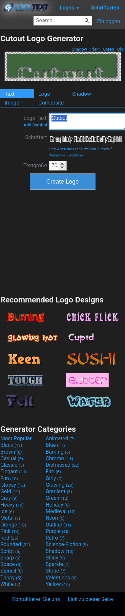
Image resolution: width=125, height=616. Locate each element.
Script (10, 551)
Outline (58, 525)
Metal (10, 518)
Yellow (58, 584)
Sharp (10, 558)
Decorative (75, 155)
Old (120, 49)
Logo (44, 94)
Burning (58, 452)
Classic (12, 465)
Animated (60, 438)
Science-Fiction (67, 544)
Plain (95, 49)
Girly (54, 478)
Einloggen (108, 21)
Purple (58, 531)
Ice (7, 511)
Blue (55, 445)
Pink (10, 531)
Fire (53, 471)
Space (10, 564)
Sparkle (58, 564)
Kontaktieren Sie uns (36, 599)
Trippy (10, 578)
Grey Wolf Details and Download (72, 149)
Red (9, 538)
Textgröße (35, 165)
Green (108, 49)
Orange (13, 525)
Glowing (59, 485)
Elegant (13, 471)
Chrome (59, 458)
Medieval (61, 511)
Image (12, 103)
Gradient (59, 491)
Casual (11, 458)
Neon (55, 518)
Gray (8, 498)
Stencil (11, 571)
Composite (51, 103)
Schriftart (36, 137)
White (10, 584)
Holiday (58, 505)
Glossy (12, 485)
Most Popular (16, 438)
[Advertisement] (63, 241)
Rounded (15, 544)
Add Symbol (35, 124)
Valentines (61, 578)
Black (11, 445)
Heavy (12, 505)
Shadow (79, 49)
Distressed (62, 465)
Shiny (55, 558)
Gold (10, 491)
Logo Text (35, 121)
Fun (9, 478)
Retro (55, 538)
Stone (56, 571)
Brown (11, 452)
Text (9, 94)
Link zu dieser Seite (90, 599)
